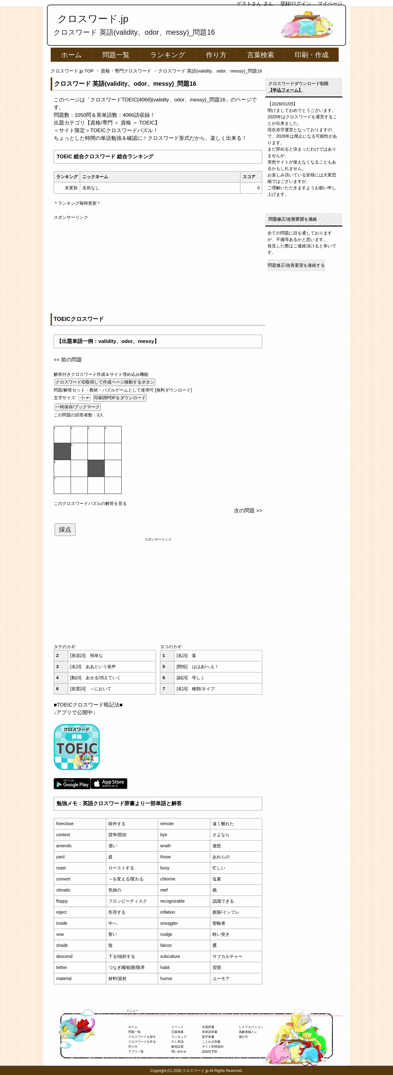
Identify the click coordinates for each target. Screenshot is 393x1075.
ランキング (167, 55)
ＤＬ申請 (177, 1041)
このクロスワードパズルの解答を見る (90, 503)
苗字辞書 (208, 1036)
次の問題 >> (248, 511)
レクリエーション (251, 1027)
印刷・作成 (312, 55)
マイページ (330, 3)
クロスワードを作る (142, 1041)
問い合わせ (179, 1051)
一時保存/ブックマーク (78, 406)
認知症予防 (209, 1051)
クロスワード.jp (92, 18)
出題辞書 (208, 1027)
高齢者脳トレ (248, 1032)
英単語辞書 (209, 1032)
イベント (177, 1027)
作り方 (216, 55)
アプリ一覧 (136, 1051)
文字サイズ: (66, 397)
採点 (65, 529)
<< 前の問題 (68, 360)
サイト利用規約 (213, 1046)
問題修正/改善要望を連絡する (296, 265)
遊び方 (243, 1036)
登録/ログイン (295, 3)
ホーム (71, 55)
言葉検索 (260, 55)
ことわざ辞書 (211, 1041)
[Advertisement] (158, 264)
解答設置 (177, 1046)
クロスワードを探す (142, 1036)
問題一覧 (116, 55)
